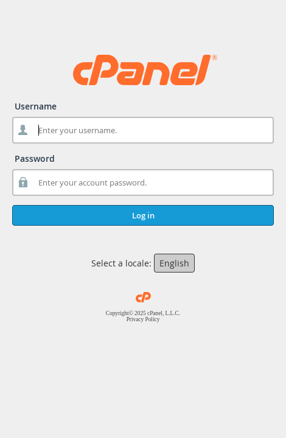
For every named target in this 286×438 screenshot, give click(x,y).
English (174, 263)
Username (36, 106)
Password (35, 158)
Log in (143, 215)
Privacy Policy (143, 319)
